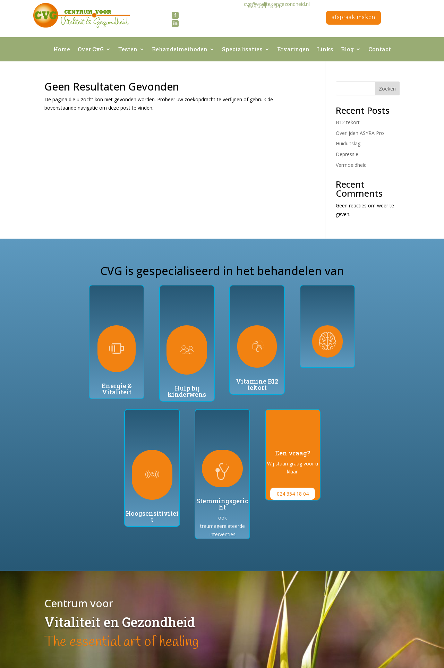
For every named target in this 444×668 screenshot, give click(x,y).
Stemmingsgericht (222, 504)
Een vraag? (292, 453)
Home (61, 50)
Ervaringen (293, 50)
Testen (127, 50)
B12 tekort (348, 122)
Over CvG (91, 50)
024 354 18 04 (293, 493)
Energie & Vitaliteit (117, 389)
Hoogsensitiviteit (152, 516)
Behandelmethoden (179, 50)
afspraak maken (353, 16)
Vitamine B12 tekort (257, 384)
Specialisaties (242, 50)
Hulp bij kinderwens (187, 391)
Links (325, 50)
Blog (347, 50)
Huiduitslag (348, 143)
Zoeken (387, 88)
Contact (379, 50)
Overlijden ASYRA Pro (360, 133)
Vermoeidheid (351, 165)
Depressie (347, 154)
